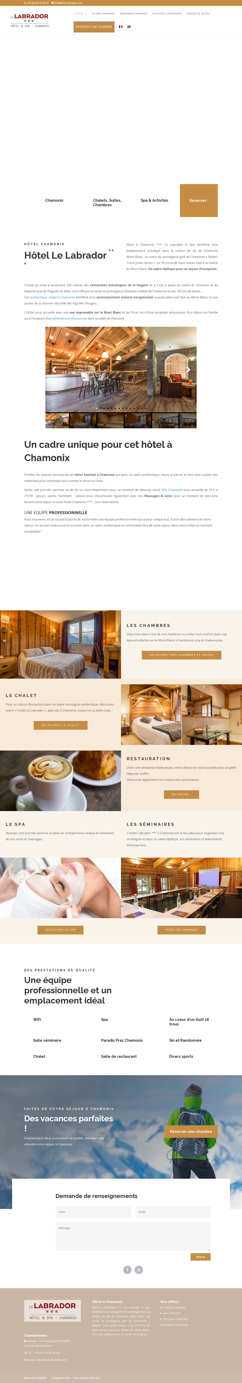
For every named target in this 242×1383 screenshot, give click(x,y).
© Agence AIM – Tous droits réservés (76, 1378)
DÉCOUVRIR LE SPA (60, 929)
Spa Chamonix (172, 1313)
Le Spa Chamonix (103, 13)
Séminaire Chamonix (134, 13)
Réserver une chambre (94, 26)
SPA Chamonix (171, 490)
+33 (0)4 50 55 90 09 (46, 1352)
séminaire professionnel (69, 318)
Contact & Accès (197, 13)
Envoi (200, 1257)
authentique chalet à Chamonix (52, 297)
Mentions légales (35, 1378)
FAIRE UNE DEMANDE (181, 929)
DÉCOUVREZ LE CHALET (60, 725)
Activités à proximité (167, 13)
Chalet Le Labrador (174, 1307)
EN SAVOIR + (181, 794)
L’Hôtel (79, 13)
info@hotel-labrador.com (51, 1360)
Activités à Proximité (175, 1325)
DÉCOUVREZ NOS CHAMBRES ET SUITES (182, 654)
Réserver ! (198, 200)
